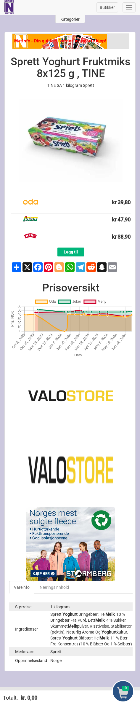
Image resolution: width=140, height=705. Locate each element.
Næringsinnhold (54, 587)
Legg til (71, 252)
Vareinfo (22, 587)
